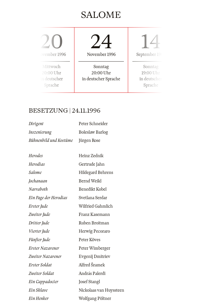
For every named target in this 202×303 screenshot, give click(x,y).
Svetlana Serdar (93, 197)
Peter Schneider (93, 123)
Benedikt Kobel (93, 189)
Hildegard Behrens (96, 172)
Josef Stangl (89, 281)
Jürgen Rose (89, 140)
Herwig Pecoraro (94, 231)
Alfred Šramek (92, 265)
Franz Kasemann (94, 214)
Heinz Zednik (91, 155)
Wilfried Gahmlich (96, 206)
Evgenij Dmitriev (94, 256)
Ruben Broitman (94, 223)
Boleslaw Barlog (93, 132)
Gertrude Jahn (92, 164)
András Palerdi (92, 273)
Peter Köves (89, 239)
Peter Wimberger (94, 248)
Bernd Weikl (90, 181)
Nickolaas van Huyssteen (101, 290)
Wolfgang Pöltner (95, 298)
